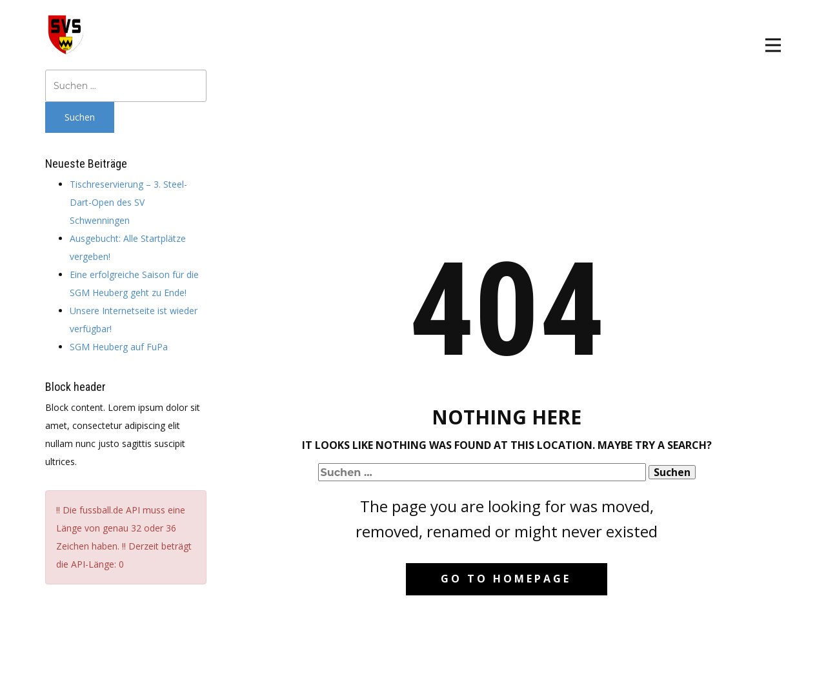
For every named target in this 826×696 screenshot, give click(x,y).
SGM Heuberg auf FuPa (119, 347)
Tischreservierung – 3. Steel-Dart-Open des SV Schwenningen (128, 202)
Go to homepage (506, 579)
